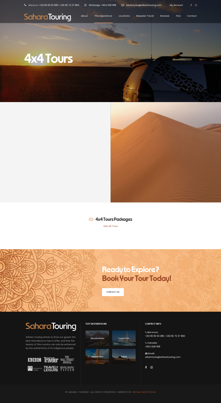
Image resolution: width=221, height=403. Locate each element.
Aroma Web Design (144, 392)
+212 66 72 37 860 (69, 5)
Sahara (124, 356)
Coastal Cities (123, 338)
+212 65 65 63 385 (48, 5)
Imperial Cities (97, 356)
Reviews (165, 15)
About (84, 15)
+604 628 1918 (152, 346)
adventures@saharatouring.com (144, 5)
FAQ (178, 15)
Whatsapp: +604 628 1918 (102, 5)
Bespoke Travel (145, 15)
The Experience (103, 15)
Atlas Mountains (97, 338)
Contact (192, 15)
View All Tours (110, 226)
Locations (124, 15)
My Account (176, 5)
